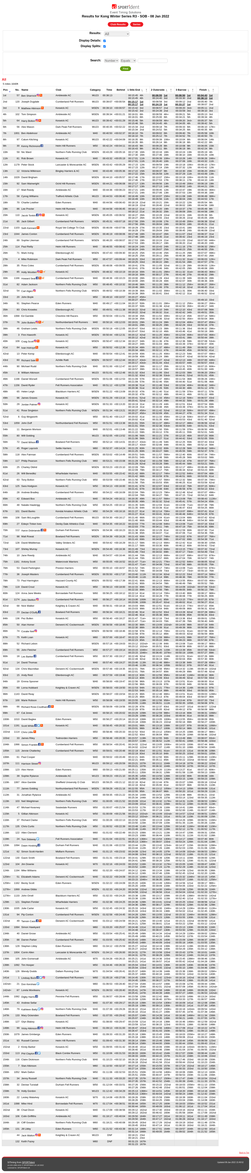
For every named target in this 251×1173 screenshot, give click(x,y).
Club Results (118, 24)
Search (95, 60)
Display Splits (90, 46)
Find (125, 68)
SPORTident (28, 1162)
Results (94, 33)
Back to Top (244, 1153)
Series (136, 24)
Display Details (89, 40)
